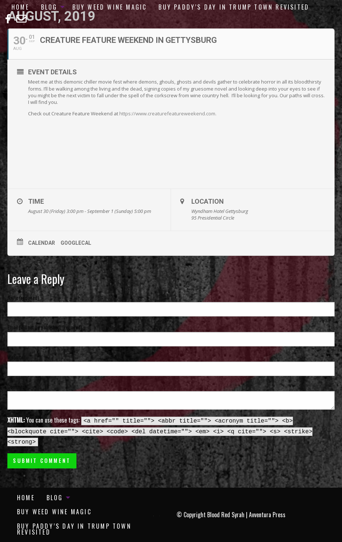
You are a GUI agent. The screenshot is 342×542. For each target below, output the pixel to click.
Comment (16, 386)
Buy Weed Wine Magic (109, 7)
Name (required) (23, 297)
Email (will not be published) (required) (44, 327)
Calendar (41, 243)
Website (15, 357)
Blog (49, 7)
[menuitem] (20, 7)
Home (20, 7)
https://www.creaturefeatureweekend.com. (167, 113)
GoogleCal (76, 243)
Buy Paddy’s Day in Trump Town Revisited (233, 7)
